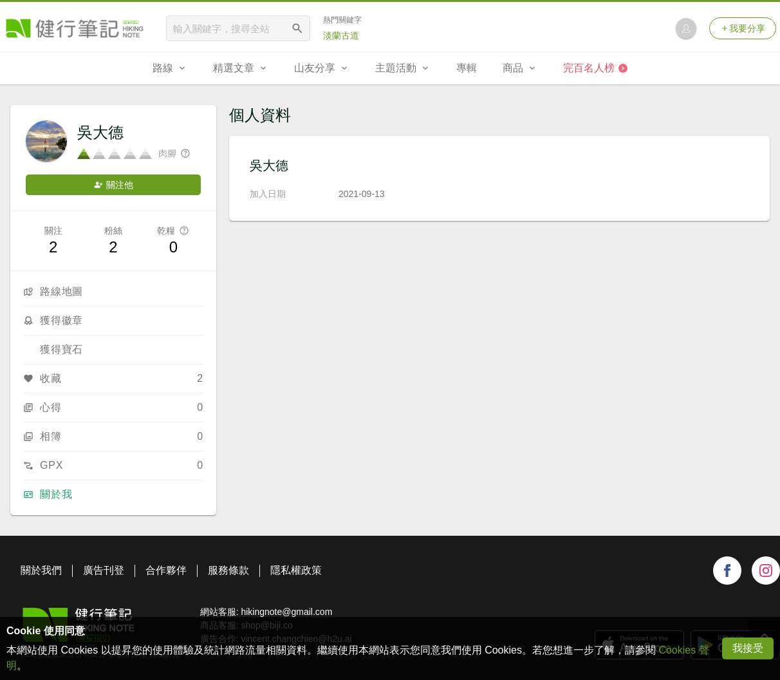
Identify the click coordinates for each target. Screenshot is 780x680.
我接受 (747, 648)
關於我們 (41, 570)
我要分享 (742, 28)
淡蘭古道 (341, 35)
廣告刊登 (103, 570)
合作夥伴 (166, 570)
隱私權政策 (296, 570)
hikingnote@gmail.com (286, 612)
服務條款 (228, 570)
